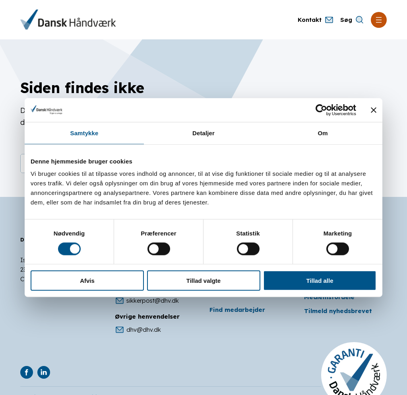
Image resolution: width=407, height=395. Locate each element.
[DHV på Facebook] (26, 372)
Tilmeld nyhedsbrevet (338, 311)
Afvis (87, 280)
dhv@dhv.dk (138, 330)
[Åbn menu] (379, 20)
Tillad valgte (203, 280)
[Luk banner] (373, 110)
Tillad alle (319, 280)
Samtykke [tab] (84, 132)
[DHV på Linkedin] (43, 372)
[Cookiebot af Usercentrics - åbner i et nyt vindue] (321, 110)
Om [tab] (323, 132)
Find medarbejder (237, 309)
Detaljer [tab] (203, 132)
